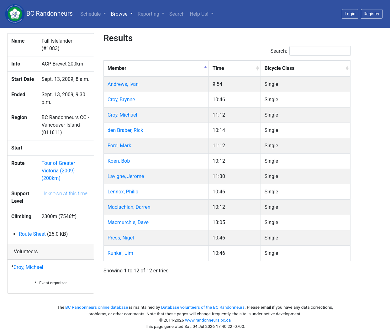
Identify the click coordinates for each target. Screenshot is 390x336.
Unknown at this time (64, 194)
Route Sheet (32, 234)
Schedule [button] (91, 14)
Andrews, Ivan (123, 84)
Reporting (149, 14)
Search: (311, 51)
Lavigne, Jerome (126, 176)
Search (177, 14)
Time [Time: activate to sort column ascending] (218, 68)
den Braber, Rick (125, 130)
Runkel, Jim (120, 253)
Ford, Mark (119, 146)
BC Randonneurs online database (96, 307)
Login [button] (350, 13)
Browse (123, 13)
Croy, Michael (28, 267)
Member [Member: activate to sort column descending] (117, 68)
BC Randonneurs (39, 14)
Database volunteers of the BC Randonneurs (203, 307)
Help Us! (199, 14)
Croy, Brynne (121, 99)
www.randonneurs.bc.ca (208, 320)
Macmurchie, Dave (128, 222)
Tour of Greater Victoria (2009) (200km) (58, 170)
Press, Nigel (121, 238)
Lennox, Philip (123, 192)
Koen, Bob (119, 161)
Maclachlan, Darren (129, 207)
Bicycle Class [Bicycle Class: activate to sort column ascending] (280, 68)
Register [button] (372, 13)
